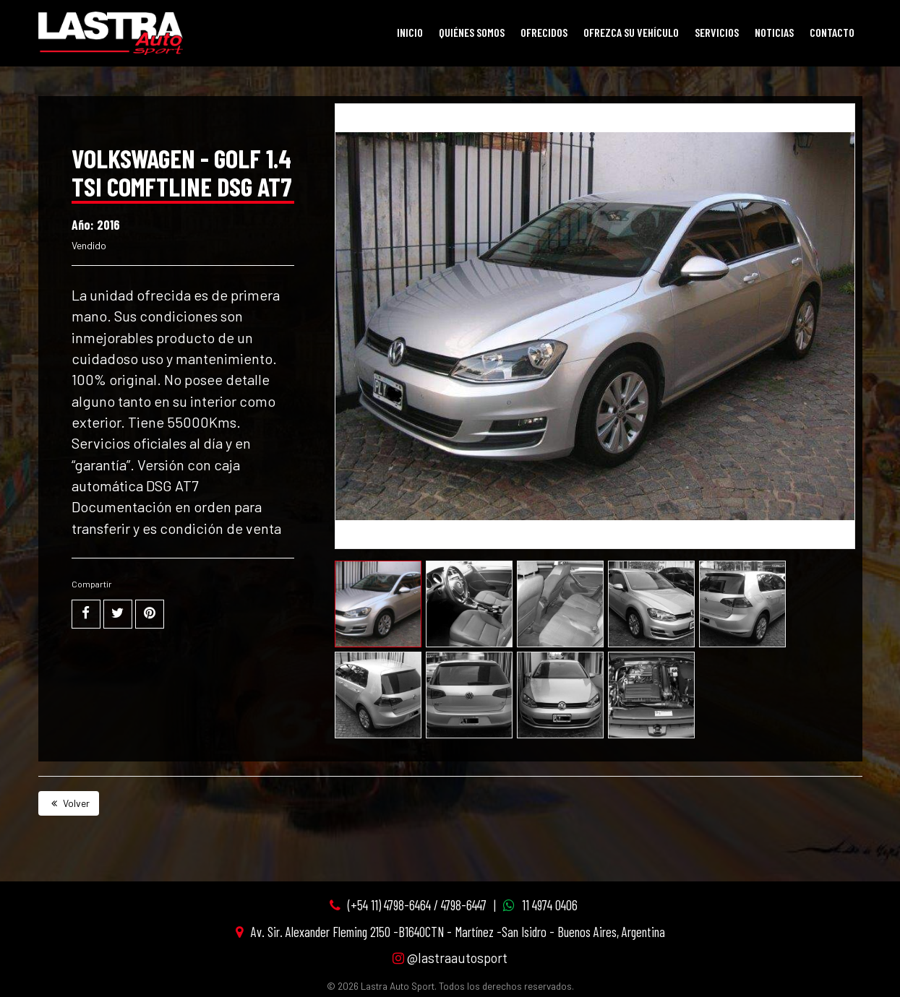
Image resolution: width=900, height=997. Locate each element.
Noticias (774, 32)
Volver (69, 803)
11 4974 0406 (550, 905)
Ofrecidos (543, 32)
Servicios (717, 32)
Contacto (832, 32)
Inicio (410, 32)
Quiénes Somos (472, 32)
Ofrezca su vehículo (631, 32)
